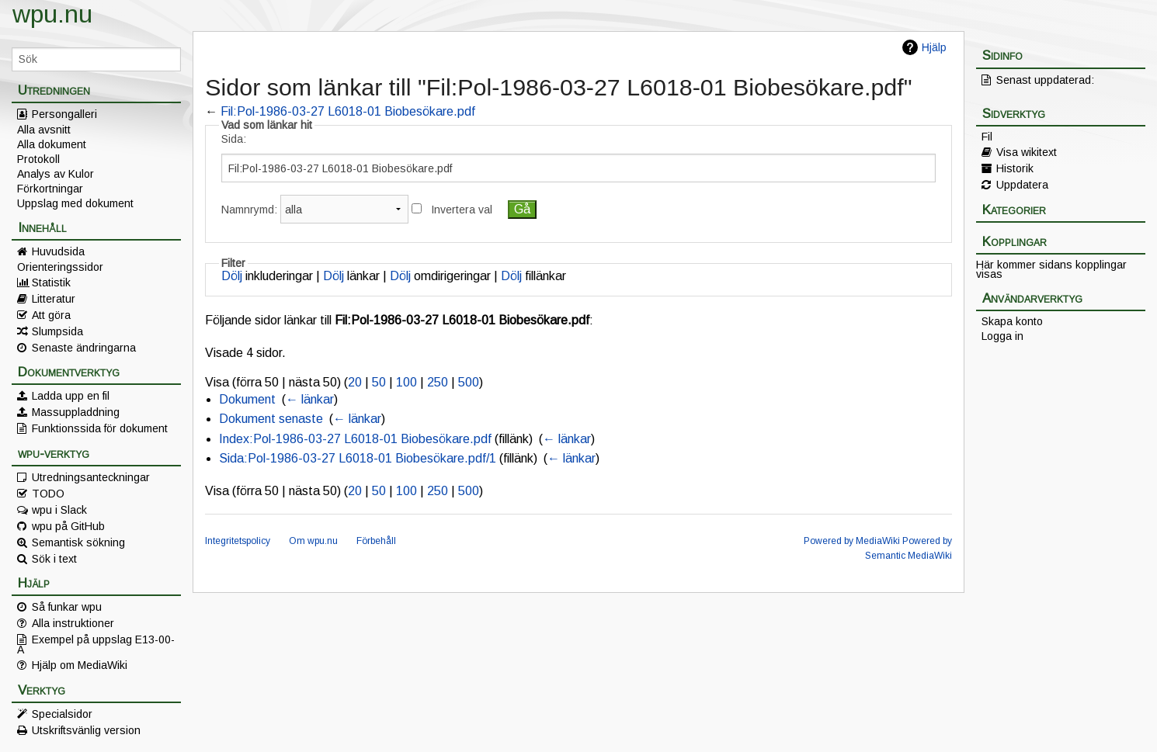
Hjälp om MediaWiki (79, 665)
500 (468, 382)
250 (437, 382)
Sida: (233, 139)
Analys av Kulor (55, 173)
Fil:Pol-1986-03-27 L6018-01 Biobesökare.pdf (348, 111)
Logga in (1002, 336)
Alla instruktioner (73, 623)
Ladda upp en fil (70, 395)
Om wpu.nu (313, 540)
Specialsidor (62, 714)
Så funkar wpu (67, 606)
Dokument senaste (271, 418)
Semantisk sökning (78, 542)
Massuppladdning (76, 412)
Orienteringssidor (60, 267)
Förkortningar (50, 188)
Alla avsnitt (44, 129)
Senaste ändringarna (84, 347)
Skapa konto (1012, 321)
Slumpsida (57, 331)
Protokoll (38, 159)
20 (355, 382)
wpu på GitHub (68, 526)
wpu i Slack (59, 509)
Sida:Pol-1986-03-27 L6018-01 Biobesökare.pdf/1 (357, 458)
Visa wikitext (1026, 152)
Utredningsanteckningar (91, 477)
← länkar (310, 399)
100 (406, 382)
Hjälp (934, 47)
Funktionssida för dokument (100, 428)
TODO (48, 493)
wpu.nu (52, 14)
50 (379, 382)
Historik (1015, 168)
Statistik (51, 282)
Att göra (51, 315)
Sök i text (54, 558)
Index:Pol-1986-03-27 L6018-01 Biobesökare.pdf (355, 438)
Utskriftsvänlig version (86, 730)
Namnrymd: (249, 209)
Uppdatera (1022, 184)
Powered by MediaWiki (852, 540)
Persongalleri (64, 114)
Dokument (247, 399)
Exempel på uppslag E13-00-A (96, 644)
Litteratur (53, 298)
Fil (987, 136)
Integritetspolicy (237, 540)
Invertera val (461, 209)
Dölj (231, 275)
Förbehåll (376, 540)
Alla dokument (51, 144)
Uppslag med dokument (75, 203)
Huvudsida (58, 251)
